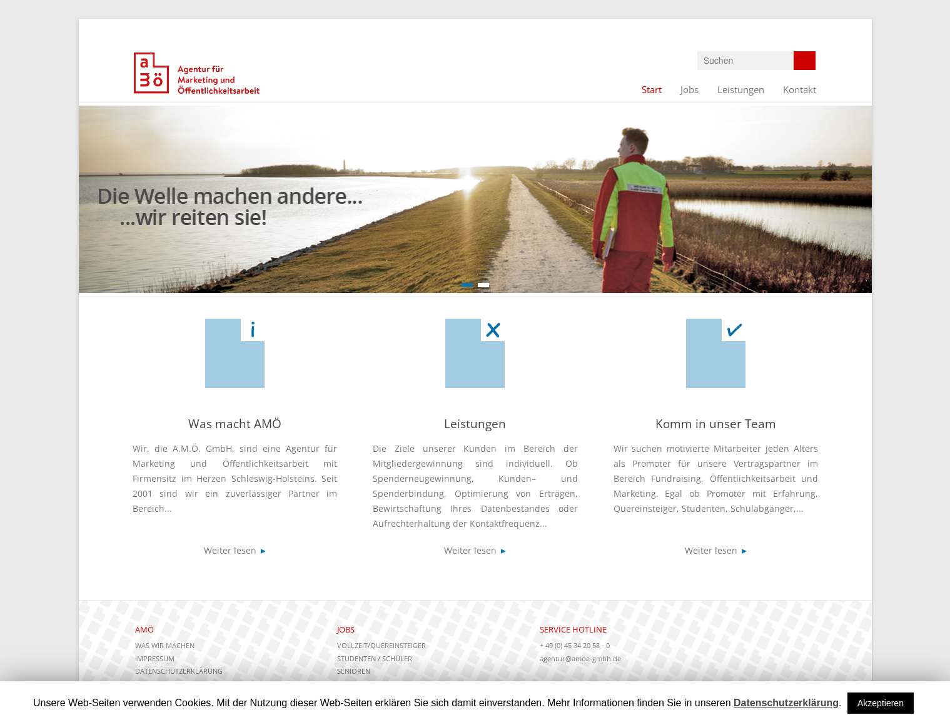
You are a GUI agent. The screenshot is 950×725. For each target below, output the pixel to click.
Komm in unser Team (715, 424)
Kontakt (799, 89)
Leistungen (740, 89)
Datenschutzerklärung (179, 671)
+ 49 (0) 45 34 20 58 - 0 (575, 645)
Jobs (689, 89)
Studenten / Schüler (374, 658)
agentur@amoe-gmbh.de (580, 658)
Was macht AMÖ (234, 424)
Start (652, 89)
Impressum (154, 658)
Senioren (353, 671)
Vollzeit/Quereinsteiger (381, 645)
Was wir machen (165, 645)
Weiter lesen (235, 550)
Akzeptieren (880, 703)
